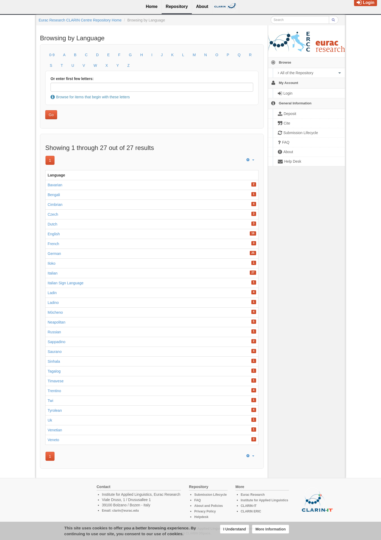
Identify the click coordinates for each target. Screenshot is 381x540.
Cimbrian (55, 204)
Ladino (53, 302)
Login (365, 2)
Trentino (54, 391)
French (53, 244)
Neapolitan (56, 322)
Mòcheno (55, 312)
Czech (53, 214)
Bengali (54, 195)
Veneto (53, 440)
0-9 (52, 55)
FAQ (197, 500)
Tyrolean (55, 410)
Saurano (55, 351)
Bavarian (55, 185)
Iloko (52, 263)
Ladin (52, 293)
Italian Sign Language (65, 283)
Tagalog (54, 371)
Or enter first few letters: (72, 79)
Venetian (55, 430)
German (54, 253)
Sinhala (54, 361)
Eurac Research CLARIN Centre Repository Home (80, 20)
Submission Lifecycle (210, 495)
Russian (54, 332)
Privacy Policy (205, 511)
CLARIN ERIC (251, 511)
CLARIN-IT (249, 506)
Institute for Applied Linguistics (264, 500)
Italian (52, 273)
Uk (50, 420)
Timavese (56, 381)
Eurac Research (253, 495)
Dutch (52, 224)
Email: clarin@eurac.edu (120, 510)
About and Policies (208, 506)
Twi (50, 401)
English (54, 234)
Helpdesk (201, 517)
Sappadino (56, 342)
